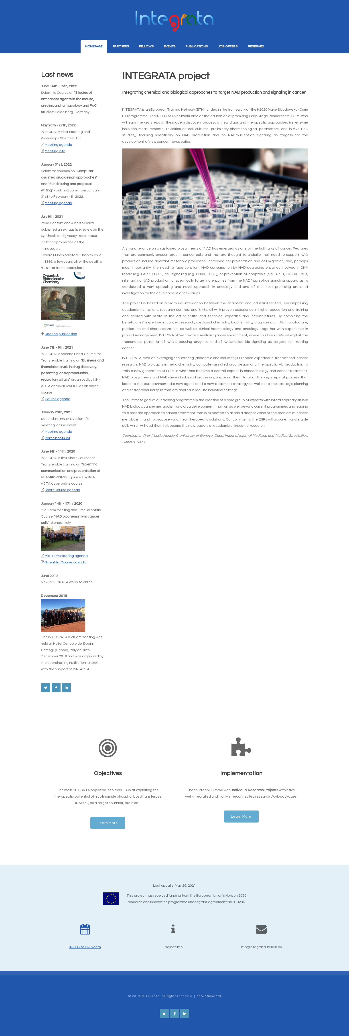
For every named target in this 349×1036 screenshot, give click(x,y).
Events (169, 46)
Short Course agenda (62, 490)
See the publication (61, 334)
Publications (197, 46)
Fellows (146, 46)
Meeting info (55, 151)
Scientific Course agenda (65, 562)
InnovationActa (208, 996)
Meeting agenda (58, 144)
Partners (121, 46)
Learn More (107, 823)
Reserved (256, 46)
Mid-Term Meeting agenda (66, 556)
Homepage (93, 46)
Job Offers (227, 46)
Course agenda (57, 399)
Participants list (57, 438)
